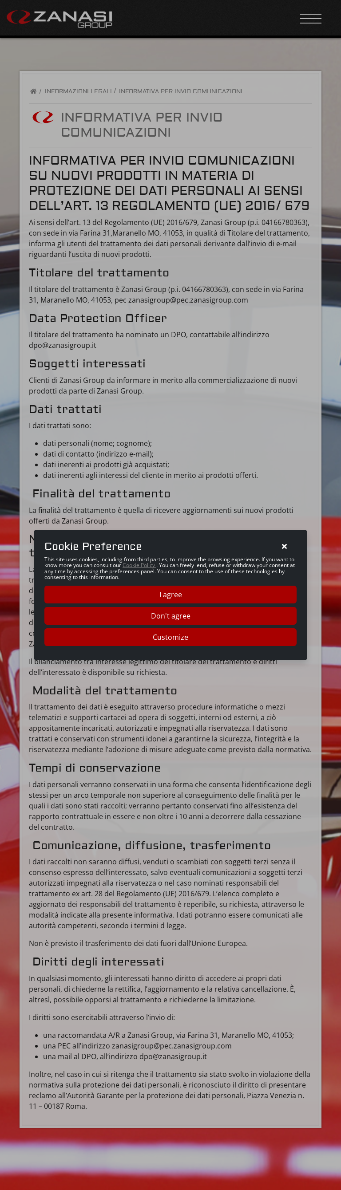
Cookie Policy (139, 565)
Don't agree (170, 616)
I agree (170, 594)
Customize (170, 637)
